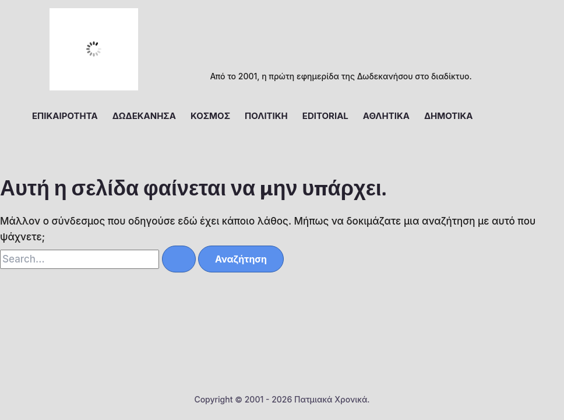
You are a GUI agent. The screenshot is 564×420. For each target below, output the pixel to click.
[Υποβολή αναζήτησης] (179, 259)
